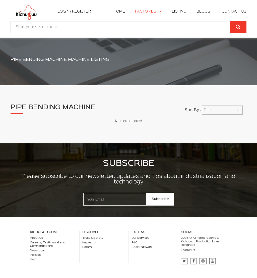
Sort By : (193, 110)
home (119, 11)
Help (56, 256)
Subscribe (160, 199)
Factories (148, 11)
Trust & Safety (101, 240)
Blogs (203, 11)
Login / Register (74, 11)
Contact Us (234, 11)
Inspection (99, 244)
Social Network (139, 247)
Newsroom (59, 250)
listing (179, 11)
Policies (58, 253)
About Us (59, 240)
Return (97, 247)
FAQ (133, 244)
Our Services (137, 240)
